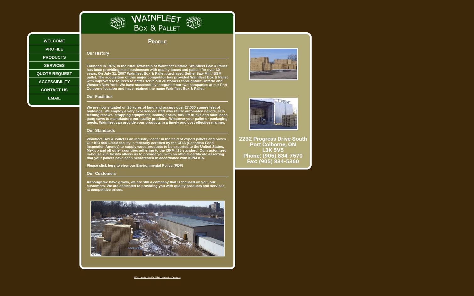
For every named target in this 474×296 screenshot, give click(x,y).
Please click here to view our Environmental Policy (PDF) (135, 165)
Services (54, 65)
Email (54, 98)
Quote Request (54, 73)
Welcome (54, 41)
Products (54, 57)
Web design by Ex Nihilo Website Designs (157, 277)
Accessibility (54, 81)
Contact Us (54, 90)
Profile (54, 49)
